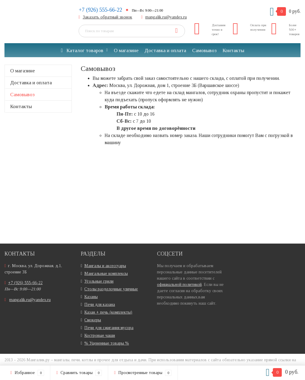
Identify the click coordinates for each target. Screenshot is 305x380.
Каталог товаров (82, 50)
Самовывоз (204, 50)
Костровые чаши (99, 335)
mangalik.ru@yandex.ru (166, 17)
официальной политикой (179, 284)
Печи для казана (99, 304)
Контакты (233, 50)
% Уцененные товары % (106, 343)
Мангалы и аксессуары (105, 266)
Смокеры (92, 320)
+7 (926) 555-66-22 (100, 10)
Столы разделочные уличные (111, 289)
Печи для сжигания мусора (108, 328)
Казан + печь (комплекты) (108, 312)
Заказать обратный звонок (107, 17)
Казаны (91, 297)
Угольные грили (98, 281)
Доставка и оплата (165, 50)
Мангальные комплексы (106, 273)
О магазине (126, 50)
